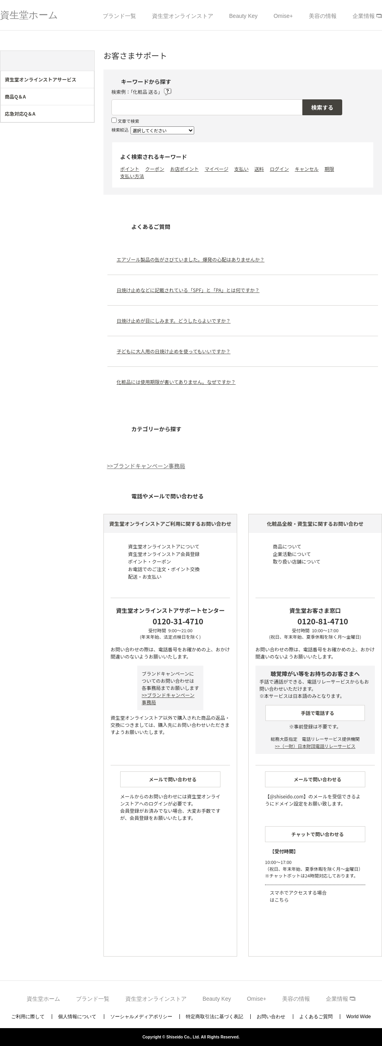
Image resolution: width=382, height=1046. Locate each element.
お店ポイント (184, 168)
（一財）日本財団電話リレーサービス (315, 746)
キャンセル (307, 168)
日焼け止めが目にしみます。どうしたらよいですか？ (173, 320)
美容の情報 (323, 16)
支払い (241, 168)
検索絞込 (120, 129)
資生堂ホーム (29, 15)
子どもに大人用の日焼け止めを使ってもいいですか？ (173, 351)
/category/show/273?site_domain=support (88, 98)
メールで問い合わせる (173, 779)
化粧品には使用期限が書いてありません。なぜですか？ (176, 381)
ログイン (279, 168)
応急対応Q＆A (20, 113)
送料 (259, 168)
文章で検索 (128, 121)
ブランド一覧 (119, 16)
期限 (329, 168)
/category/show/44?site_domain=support (88, 81)
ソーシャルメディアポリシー (141, 1016)
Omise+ (283, 16)
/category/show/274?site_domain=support (88, 115)
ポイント (129, 168)
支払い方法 (132, 175)
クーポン (154, 168)
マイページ (216, 168)
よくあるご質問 (316, 1016)
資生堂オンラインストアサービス (40, 79)
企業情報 (364, 16)
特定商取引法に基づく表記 (214, 1016)
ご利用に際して (28, 1016)
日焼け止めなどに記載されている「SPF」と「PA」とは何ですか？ (188, 290)
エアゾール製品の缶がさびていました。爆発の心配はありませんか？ (191, 259)
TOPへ (366, 1016)
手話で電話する (317, 712)
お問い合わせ (271, 1016)
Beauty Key (243, 16)
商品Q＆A (15, 96)
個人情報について (77, 1016)
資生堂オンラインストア (182, 16)
